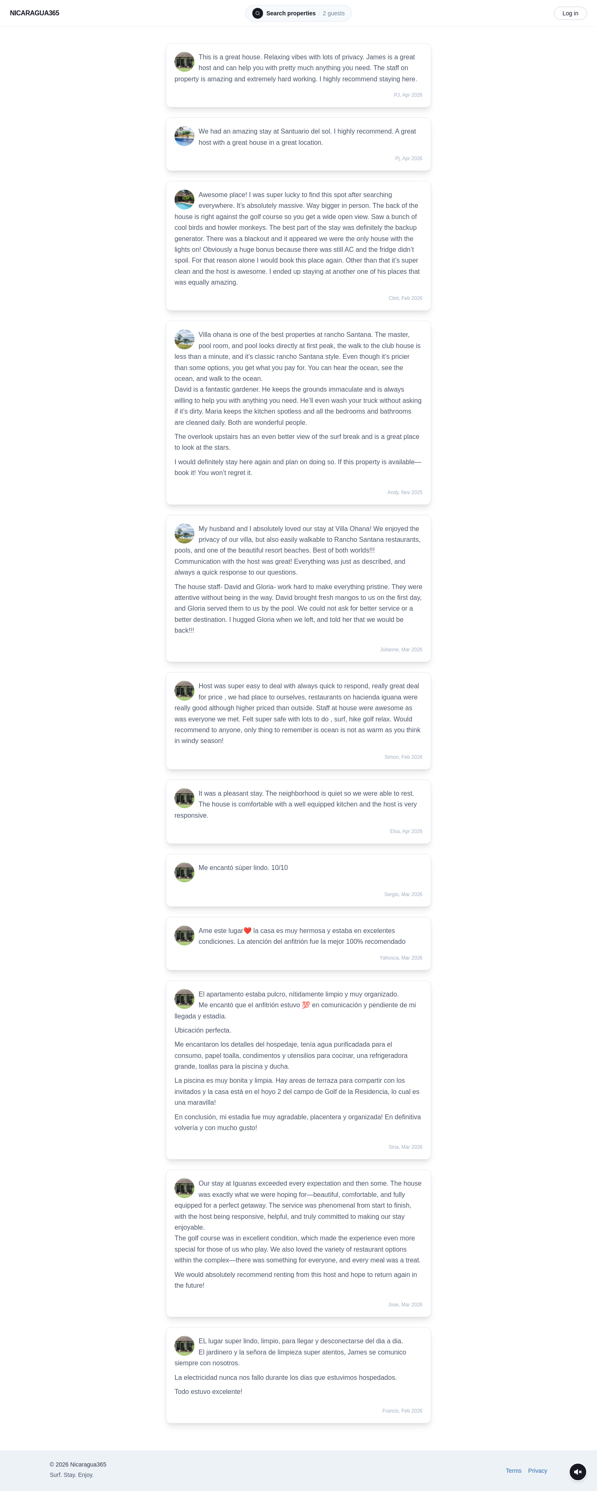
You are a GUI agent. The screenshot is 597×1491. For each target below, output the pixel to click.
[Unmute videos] (578, 1472)
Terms (514, 1470)
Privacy (537, 1470)
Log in (570, 13)
